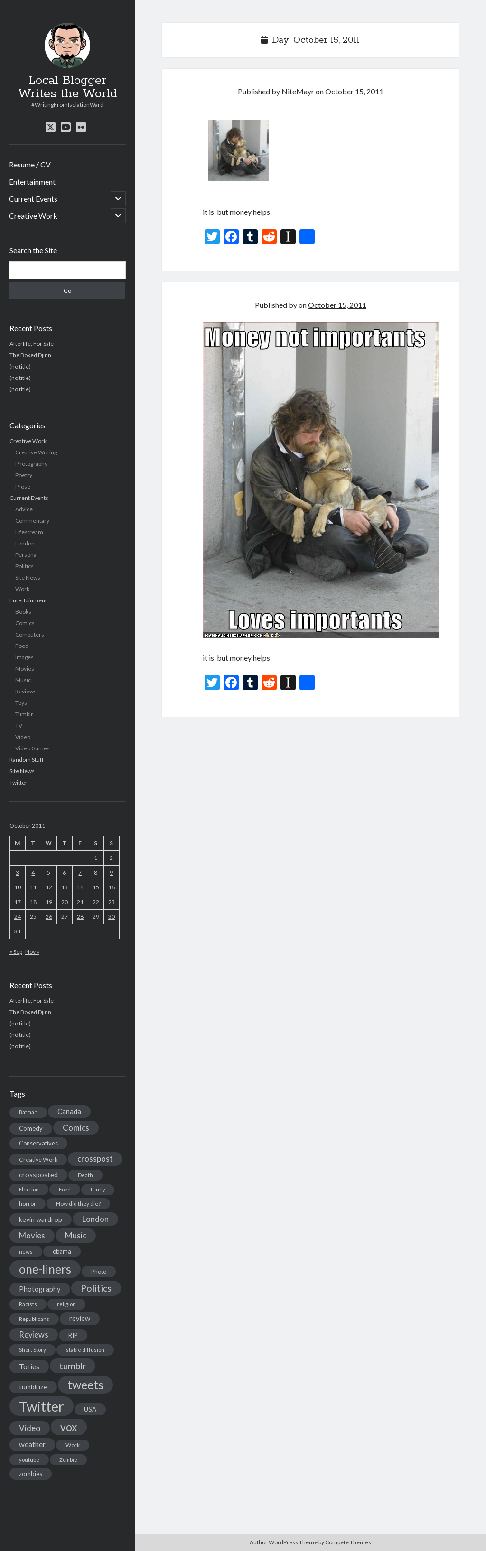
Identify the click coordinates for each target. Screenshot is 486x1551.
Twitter (18, 782)
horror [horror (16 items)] (27, 1203)
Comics (25, 623)
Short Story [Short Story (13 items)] (32, 1350)
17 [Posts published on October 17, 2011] (17, 901)
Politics (24, 566)
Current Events (33, 198)
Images (24, 657)
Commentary (32, 520)
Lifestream (29, 531)
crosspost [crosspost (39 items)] (95, 1158)
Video (22, 736)
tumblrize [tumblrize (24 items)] (33, 1387)
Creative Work (33, 215)
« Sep (15, 951)
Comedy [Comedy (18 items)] (31, 1128)
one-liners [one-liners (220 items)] (45, 1269)
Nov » (32, 951)
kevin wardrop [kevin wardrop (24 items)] (40, 1219)
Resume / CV (30, 164)
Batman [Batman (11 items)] (28, 1112)
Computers (29, 634)
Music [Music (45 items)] (75, 1235)
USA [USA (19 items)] (90, 1409)
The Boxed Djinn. (31, 355)
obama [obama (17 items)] (62, 1251)
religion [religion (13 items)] (66, 1304)
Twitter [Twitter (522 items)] (41, 1406)
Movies (24, 668)
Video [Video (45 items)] (29, 1428)
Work (22, 588)
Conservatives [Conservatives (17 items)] (38, 1143)
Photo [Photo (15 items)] (98, 1271)
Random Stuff (26, 759)
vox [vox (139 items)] (68, 1426)
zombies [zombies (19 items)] (30, 1473)
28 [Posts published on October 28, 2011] (80, 916)
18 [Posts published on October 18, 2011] (33, 901)
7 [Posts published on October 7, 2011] (80, 872)
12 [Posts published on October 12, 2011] (49, 887)
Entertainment (32, 181)
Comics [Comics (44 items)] (76, 1128)
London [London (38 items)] (95, 1219)
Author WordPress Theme (284, 1542)
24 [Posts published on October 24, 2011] (17, 916)
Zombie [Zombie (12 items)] (68, 1460)
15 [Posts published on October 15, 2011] (96, 887)
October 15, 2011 (354, 91)
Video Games (32, 748)
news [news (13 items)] (26, 1251)
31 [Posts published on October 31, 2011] (17, 931)
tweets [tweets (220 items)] (85, 1384)
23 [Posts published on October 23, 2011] (111, 901)
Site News (27, 577)
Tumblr (24, 714)
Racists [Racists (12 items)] (28, 1304)
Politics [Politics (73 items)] (96, 1288)
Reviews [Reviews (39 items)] (33, 1334)
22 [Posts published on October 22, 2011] (96, 901)
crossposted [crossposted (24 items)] (38, 1175)
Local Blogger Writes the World (67, 87)
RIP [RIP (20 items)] (73, 1335)
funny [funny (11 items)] (98, 1189)
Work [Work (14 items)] (72, 1445)
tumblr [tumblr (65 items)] (72, 1365)
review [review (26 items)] (79, 1318)
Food (21, 645)
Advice (24, 509)
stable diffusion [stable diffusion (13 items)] (85, 1350)
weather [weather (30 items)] (32, 1444)
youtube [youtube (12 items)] (29, 1460)
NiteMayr (297, 91)
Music (23, 679)
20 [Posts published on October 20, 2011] (64, 901)
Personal (26, 554)
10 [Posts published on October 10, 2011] (17, 887)
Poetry (23, 475)
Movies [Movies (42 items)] (32, 1235)
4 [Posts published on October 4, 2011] (33, 872)
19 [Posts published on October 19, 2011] (49, 901)
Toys (21, 702)
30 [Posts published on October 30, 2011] (111, 916)
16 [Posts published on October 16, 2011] (111, 887)
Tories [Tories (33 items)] (29, 1366)
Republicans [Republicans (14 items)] (34, 1318)
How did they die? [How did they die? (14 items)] (78, 1203)
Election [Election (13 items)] (29, 1189)
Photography (31, 463)
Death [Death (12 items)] (85, 1175)
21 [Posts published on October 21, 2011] (80, 901)
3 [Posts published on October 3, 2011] (17, 872)
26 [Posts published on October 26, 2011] (49, 916)
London (25, 543)
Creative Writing (36, 452)
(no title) (20, 366)
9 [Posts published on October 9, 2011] (111, 872)
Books (23, 611)
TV (18, 725)
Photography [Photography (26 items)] (40, 1289)
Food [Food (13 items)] (65, 1189)
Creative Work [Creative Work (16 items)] (38, 1159)
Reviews (26, 691)
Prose (22, 486)
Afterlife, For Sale (31, 343)
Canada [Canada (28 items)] (69, 1111)
